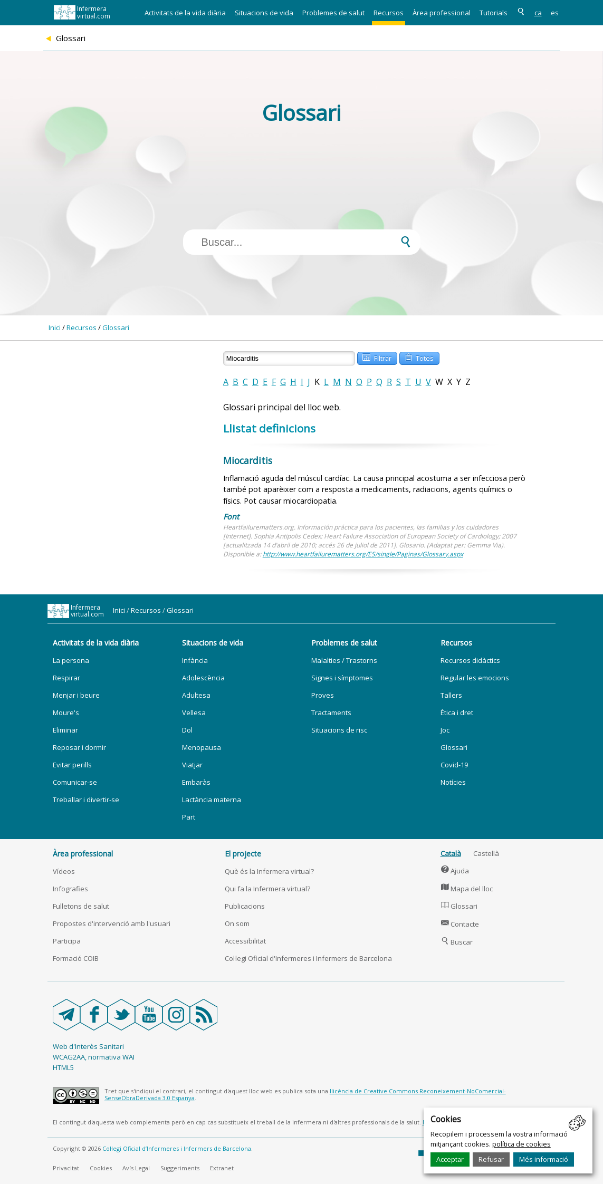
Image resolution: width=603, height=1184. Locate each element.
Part (188, 817)
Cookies (101, 1168)
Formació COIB (76, 958)
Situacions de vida (264, 12)
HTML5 (63, 1067)
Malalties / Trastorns (344, 660)
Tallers (451, 695)
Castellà (486, 853)
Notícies (453, 782)
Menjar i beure (76, 695)
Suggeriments (179, 1168)
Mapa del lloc (467, 888)
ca (538, 12)
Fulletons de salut (81, 906)
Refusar (491, 1159)
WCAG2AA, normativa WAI (94, 1057)
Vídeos (64, 871)
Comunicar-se (75, 782)
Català (451, 853)
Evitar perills (72, 764)
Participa (67, 941)
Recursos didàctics (470, 660)
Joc (445, 730)
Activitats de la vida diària (185, 12)
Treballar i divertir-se (86, 799)
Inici (55, 327)
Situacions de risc (339, 730)
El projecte (243, 854)
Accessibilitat (245, 941)
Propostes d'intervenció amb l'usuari (111, 923)
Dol (187, 730)
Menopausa (201, 747)
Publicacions (245, 906)
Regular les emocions (475, 677)
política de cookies (521, 1144)
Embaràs (196, 782)
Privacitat (66, 1168)
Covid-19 (454, 764)
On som (237, 923)
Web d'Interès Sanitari (88, 1046)
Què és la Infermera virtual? (269, 871)
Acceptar (450, 1159)
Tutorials (494, 12)
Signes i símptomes (342, 677)
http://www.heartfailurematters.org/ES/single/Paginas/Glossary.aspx (363, 554)
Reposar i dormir (79, 747)
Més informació (543, 1159)
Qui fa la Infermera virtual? (267, 888)
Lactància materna (211, 799)
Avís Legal (136, 1168)
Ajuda (455, 870)
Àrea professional (442, 12)
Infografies (70, 888)
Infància (195, 660)
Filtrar (376, 357)
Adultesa (196, 695)
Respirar (66, 677)
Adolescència (203, 677)
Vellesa (194, 712)
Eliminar (65, 730)
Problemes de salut (333, 12)
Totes (419, 357)
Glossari (115, 327)
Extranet (222, 1168)
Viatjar (192, 764)
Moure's (66, 712)
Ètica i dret (457, 712)
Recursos (389, 12)
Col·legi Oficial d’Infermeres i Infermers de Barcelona (176, 1148)
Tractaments (331, 712)
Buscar (457, 942)
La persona (71, 660)
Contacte (460, 924)
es (555, 12)
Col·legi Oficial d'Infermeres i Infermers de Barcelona (308, 958)
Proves (322, 695)
